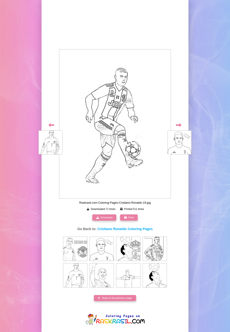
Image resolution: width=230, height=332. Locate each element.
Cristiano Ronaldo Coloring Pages (125, 229)
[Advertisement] (115, 25)
